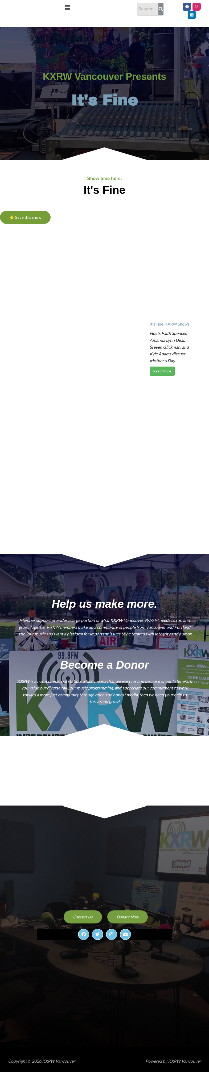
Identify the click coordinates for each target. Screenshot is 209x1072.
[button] (67, 8)
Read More (162, 367)
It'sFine (156, 319)
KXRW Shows (177, 319)
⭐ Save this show (25, 213)
